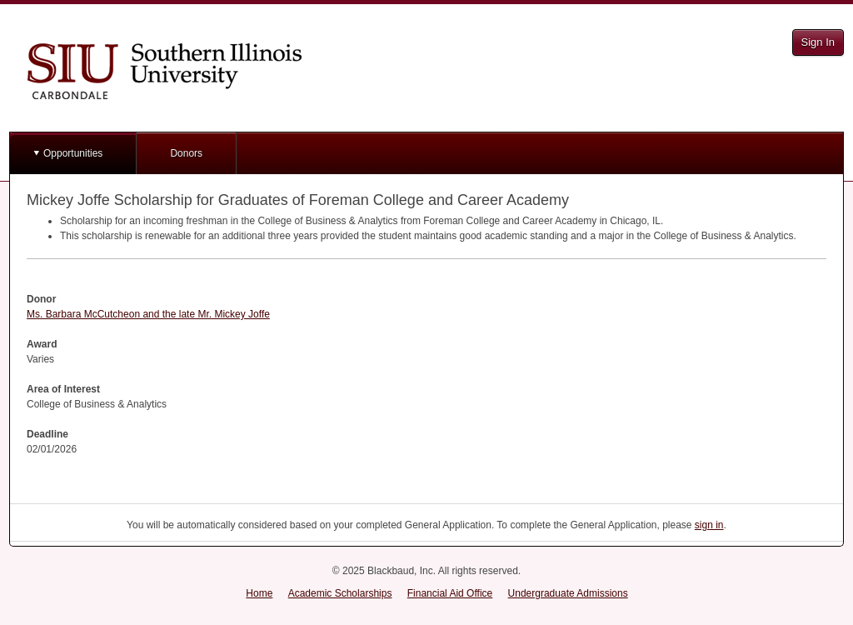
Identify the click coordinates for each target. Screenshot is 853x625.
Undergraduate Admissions (568, 593)
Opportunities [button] (72, 153)
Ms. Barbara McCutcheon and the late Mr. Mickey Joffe (148, 314)
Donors (186, 153)
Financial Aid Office (450, 593)
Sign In (818, 42)
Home (259, 593)
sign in (709, 525)
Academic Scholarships (340, 593)
